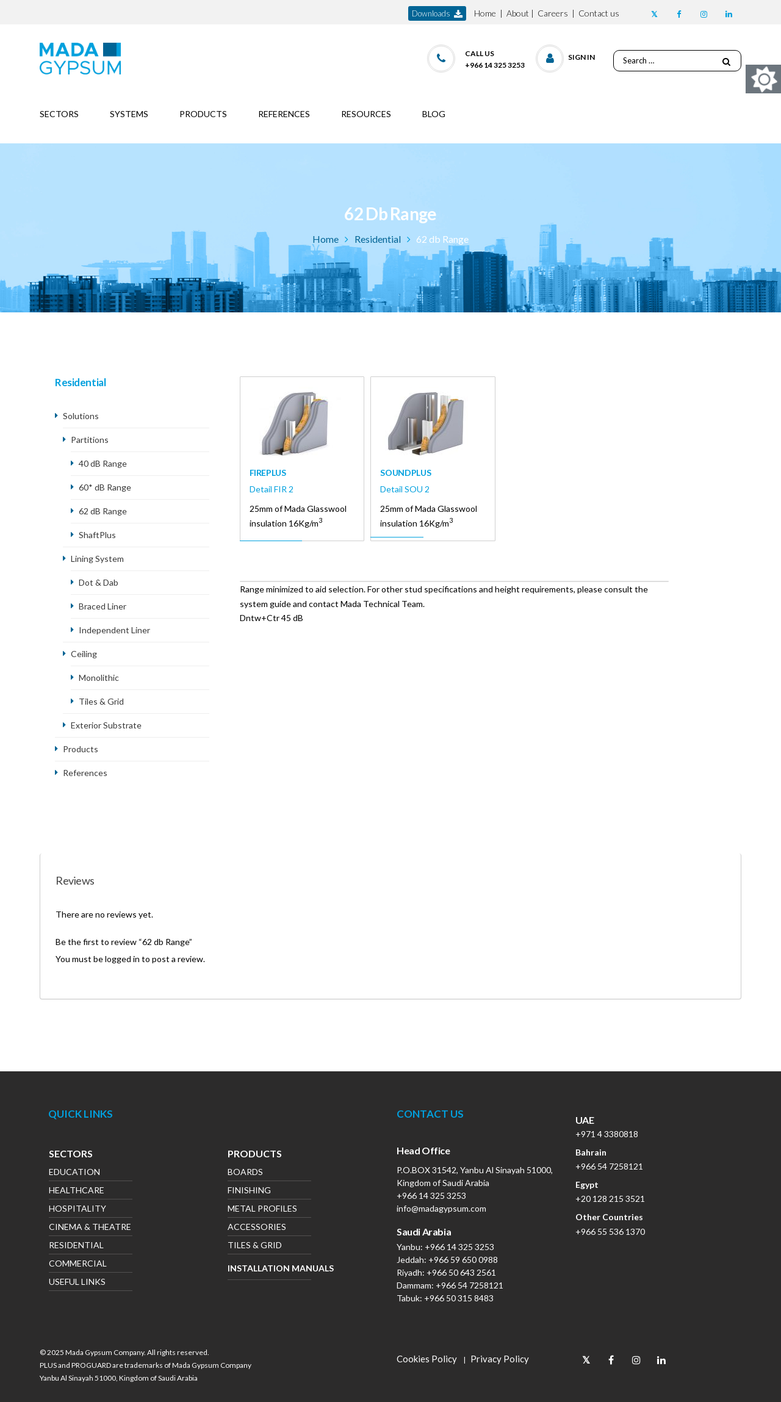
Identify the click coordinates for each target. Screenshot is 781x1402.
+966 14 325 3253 (431, 1195)
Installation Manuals (269, 1268)
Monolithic (99, 677)
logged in (122, 959)
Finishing (249, 1191)
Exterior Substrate (106, 725)
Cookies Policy (427, 1358)
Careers (553, 13)
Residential (378, 239)
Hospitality (77, 1209)
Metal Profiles (262, 1209)
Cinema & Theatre (90, 1228)
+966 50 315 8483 (459, 1298)
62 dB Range (103, 511)
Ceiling (84, 654)
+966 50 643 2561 (461, 1272)
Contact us (598, 13)
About (517, 13)
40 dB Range (103, 463)
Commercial (78, 1264)
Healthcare (76, 1191)
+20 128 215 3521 (610, 1198)
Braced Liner (102, 606)
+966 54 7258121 (469, 1285)
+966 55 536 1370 (610, 1231)
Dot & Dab (98, 582)
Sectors (71, 1155)
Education (74, 1173)
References (85, 773)
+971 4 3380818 (606, 1134)
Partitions (90, 439)
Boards (245, 1173)
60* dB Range (105, 487)
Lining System (97, 558)
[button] (566, 56)
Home (485, 13)
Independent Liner (115, 630)
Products (80, 749)
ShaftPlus (97, 535)
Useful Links (77, 1283)
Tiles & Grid (101, 701)
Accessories (257, 1228)
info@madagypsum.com (441, 1208)
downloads (437, 14)
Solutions (81, 416)
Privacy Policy (499, 1358)
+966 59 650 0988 (463, 1259)
